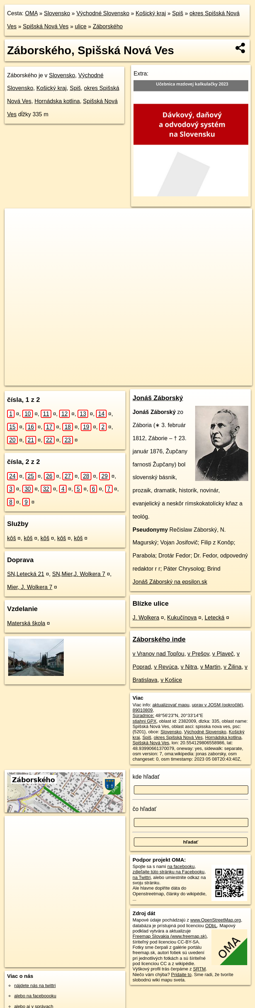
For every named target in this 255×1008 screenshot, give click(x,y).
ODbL (211, 925)
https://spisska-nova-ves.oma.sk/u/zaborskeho (208, 380)
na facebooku (180, 866)
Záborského (108, 26)
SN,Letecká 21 (25, 574)
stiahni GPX (144, 721)
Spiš (177, 13)
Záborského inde (159, 639)
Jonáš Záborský (157, 398)
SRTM (199, 968)
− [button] (17, 231)
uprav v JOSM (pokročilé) (217, 704)
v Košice (171, 680)
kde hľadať (146, 777)
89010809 (142, 710)
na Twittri (141, 877)
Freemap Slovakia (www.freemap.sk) (169, 936)
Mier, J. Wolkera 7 (29, 587)
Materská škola (26, 623)
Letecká (215, 618)
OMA (31, 13)
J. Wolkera (145, 618)
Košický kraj (151, 13)
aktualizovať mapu (170, 704)
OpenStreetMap (105, 380)
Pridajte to (181, 974)
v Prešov (198, 654)
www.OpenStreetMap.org (215, 920)
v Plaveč (222, 654)
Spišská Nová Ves (45, 26)
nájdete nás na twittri (35, 985)
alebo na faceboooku (35, 995)
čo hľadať (144, 809)
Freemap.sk (142, 380)
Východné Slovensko (102, 13)
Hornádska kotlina (57, 101)
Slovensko (57, 13)
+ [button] (17, 220)
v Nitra (189, 667)
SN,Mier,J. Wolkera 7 (78, 574)
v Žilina (232, 667)
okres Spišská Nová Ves (178, 737)
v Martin (210, 667)
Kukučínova (182, 618)
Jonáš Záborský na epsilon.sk (169, 582)
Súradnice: (143, 715)
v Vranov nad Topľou (158, 654)
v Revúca (166, 667)
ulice (80, 26)
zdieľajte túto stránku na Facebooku (168, 871)
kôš (11, 538)
